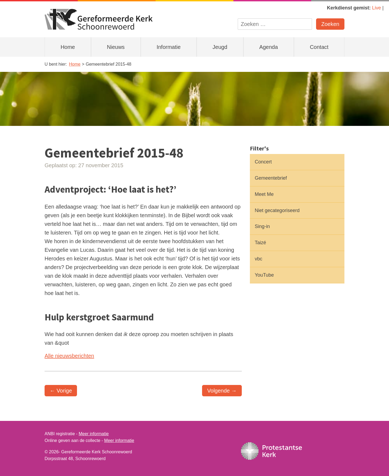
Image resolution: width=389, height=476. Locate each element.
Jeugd (220, 47)
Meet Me (264, 194)
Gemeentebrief (271, 178)
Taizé (260, 242)
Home (68, 47)
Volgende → (222, 391)
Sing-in (262, 226)
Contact (319, 47)
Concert (263, 162)
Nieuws (116, 47)
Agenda (268, 47)
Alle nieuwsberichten (69, 356)
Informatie (169, 47)
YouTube (264, 275)
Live (376, 8)
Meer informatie (94, 433)
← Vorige (61, 391)
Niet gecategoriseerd (277, 210)
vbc (258, 259)
